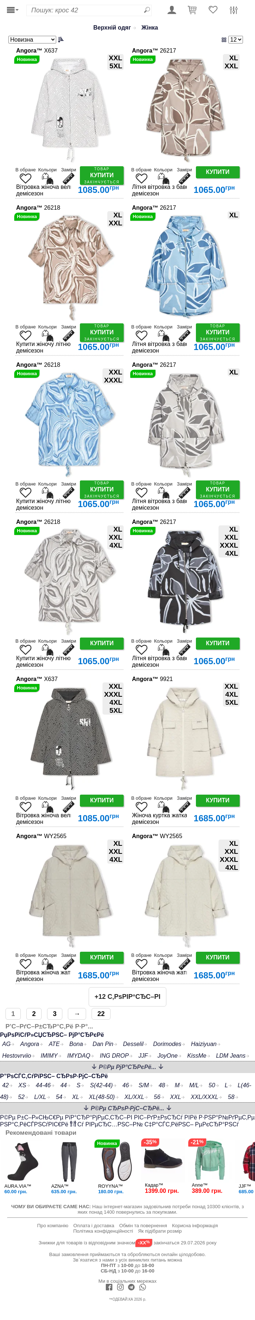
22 (101, 1013)
